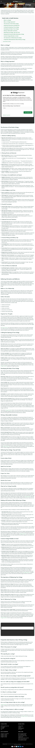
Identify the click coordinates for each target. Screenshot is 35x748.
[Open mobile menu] (1, 1)
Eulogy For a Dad (4, 736)
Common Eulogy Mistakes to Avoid (11, 36)
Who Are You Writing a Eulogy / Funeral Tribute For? (11, 105)
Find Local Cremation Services (23, 737)
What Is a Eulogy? (7, 20)
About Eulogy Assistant (22, 733)
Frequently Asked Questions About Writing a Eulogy (14, 39)
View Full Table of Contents (7, 41)
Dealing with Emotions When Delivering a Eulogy (14, 34)
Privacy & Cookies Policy (22, 735)
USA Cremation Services (22, 739)
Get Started (28, 112)
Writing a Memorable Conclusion (10, 30)
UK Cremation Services (22, 740)
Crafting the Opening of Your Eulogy (11, 27)
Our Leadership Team (22, 734)
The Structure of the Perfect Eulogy (11, 23)
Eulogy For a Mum (4, 735)
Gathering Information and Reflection (11, 25)
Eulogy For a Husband (5, 733)
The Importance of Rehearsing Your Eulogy (13, 37)
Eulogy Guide (20, 736)
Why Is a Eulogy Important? (9, 21)
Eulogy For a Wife (4, 734)
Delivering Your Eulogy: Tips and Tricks (12, 32)
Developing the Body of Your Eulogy (11, 29)
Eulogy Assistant (5, 327)
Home (12, 6)
